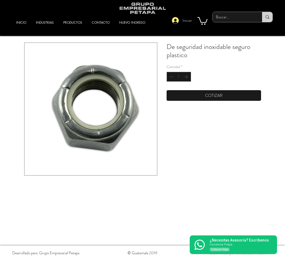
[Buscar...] (233, 17)
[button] (202, 20)
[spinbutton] (179, 76)
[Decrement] (170, 76)
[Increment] (187, 76)
